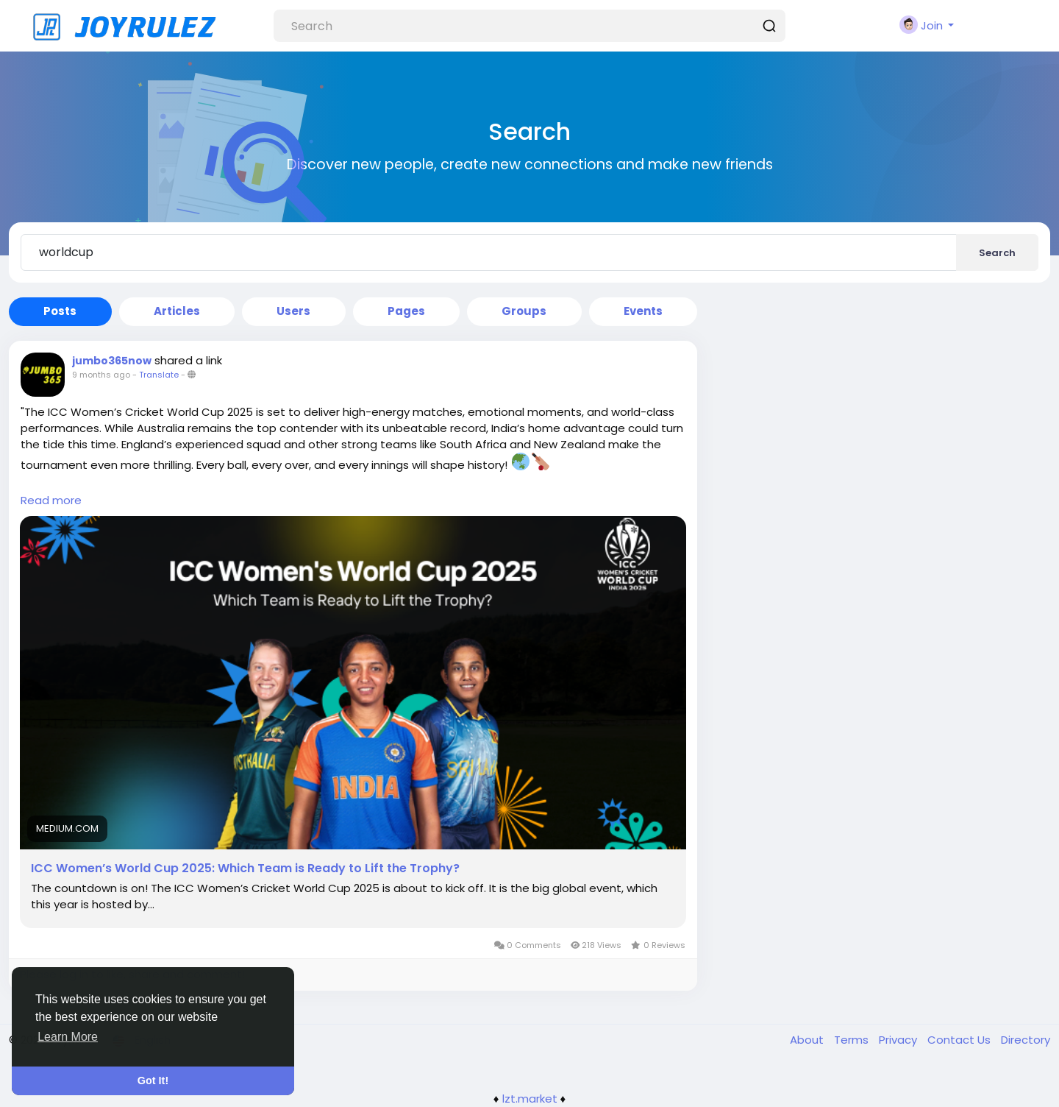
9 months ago (101, 375)
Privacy (899, 1039)
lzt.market (529, 1098)
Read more (51, 500)
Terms (852, 1039)
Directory (1025, 1039)
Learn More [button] (68, 1036)
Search (997, 253)
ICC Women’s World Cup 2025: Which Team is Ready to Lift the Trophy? (245, 868)
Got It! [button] (153, 1080)
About (808, 1039)
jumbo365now (111, 360)
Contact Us (960, 1039)
